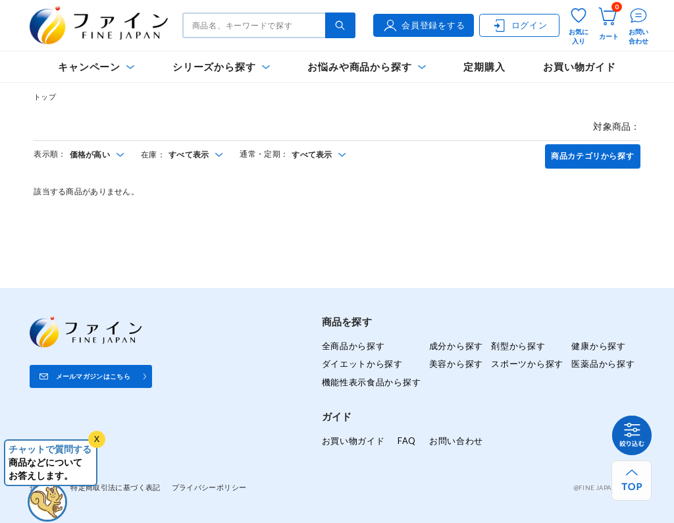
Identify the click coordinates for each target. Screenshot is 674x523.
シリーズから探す (213, 66)
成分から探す (456, 346)
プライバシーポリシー (209, 487)
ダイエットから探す (362, 363)
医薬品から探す (603, 363)
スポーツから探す (527, 363)
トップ (45, 96)
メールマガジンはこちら (93, 376)
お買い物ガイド (579, 66)
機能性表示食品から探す (371, 382)
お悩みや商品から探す (359, 66)
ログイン (520, 25)
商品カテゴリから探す (592, 156)
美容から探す (456, 363)
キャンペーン (89, 66)
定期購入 (484, 66)
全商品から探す (353, 346)
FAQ (407, 440)
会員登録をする (423, 25)
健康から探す (598, 346)
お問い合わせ (456, 440)
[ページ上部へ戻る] (631, 480)
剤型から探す (518, 346)
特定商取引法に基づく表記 (115, 487)
